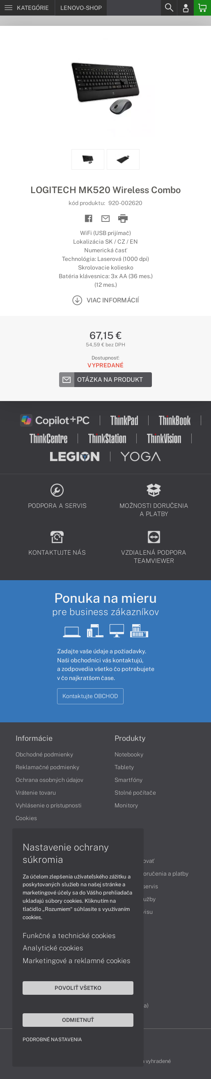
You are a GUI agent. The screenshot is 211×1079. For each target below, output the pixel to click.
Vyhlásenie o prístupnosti (49, 805)
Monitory (126, 805)
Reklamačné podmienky (47, 767)
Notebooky (129, 754)
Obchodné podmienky (44, 754)
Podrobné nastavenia (52, 1039)
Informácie (34, 738)
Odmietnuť (78, 1020)
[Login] (185, 8)
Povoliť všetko (78, 987)
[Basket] (202, 8)
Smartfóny (128, 780)
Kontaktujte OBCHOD (90, 696)
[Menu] (27, 8)
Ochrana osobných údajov (49, 780)
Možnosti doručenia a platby (151, 873)
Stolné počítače (135, 792)
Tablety (124, 767)
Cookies (26, 818)
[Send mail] (106, 219)
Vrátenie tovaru (36, 792)
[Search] (169, 8)
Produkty (130, 738)
